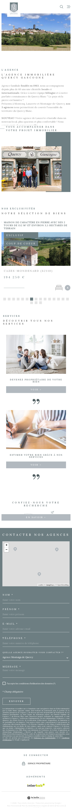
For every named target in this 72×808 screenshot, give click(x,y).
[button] (4, 290)
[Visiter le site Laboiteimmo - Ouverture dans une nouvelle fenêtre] (36, 789)
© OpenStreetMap (62, 576)
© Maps (49, 576)
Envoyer (16, 692)
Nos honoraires (13, 797)
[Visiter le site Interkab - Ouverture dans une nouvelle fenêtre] (36, 776)
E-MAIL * (10, 615)
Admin (52, 797)
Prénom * (11, 601)
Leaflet (40, 576)
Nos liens (60, 797)
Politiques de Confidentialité (45, 729)
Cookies (43, 800)
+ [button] (6, 537)
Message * (12, 658)
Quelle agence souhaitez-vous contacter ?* (33, 644)
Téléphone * (14, 630)
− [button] (6, 541)
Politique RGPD (32, 800)
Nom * (8, 586)
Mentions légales (40, 797)
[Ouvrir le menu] (69, 7)
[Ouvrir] (61, 7)
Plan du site (26, 797)
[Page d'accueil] (14, 8)
